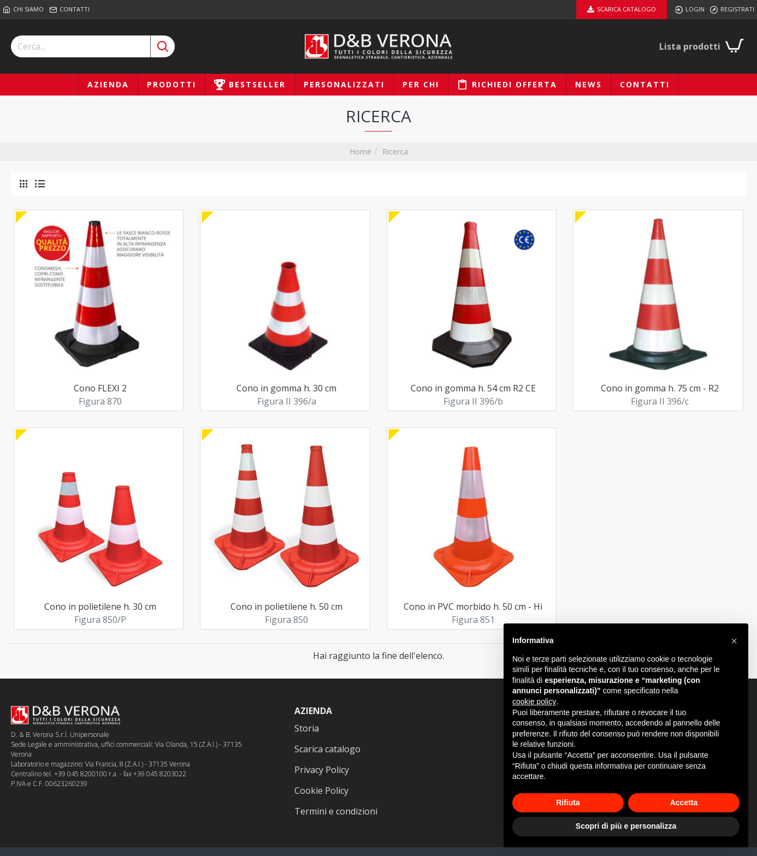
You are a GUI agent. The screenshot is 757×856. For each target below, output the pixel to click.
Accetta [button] (684, 802)
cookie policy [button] (534, 701)
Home (360, 151)
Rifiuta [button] (568, 802)
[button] (734, 641)
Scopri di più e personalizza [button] (626, 826)
